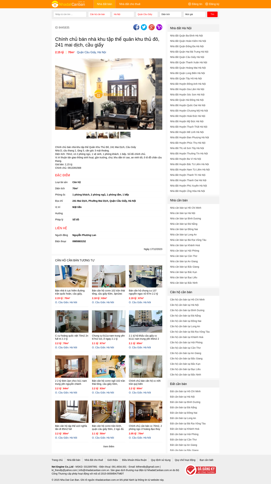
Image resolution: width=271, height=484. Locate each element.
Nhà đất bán (104, 4)
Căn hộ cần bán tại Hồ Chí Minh (187, 299)
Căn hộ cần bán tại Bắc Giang (186, 358)
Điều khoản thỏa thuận (134, 460)
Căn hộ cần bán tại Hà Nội (184, 305)
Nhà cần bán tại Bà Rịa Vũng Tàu (188, 240)
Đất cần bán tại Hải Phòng (184, 434)
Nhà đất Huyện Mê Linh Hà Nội (187, 132)
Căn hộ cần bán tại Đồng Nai (185, 321)
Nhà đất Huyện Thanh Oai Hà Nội (188, 180)
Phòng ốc (60, 194)
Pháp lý (59, 219)
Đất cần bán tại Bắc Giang (184, 450)
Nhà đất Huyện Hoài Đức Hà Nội (187, 116)
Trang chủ (57, 460)
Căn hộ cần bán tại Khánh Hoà (186, 337)
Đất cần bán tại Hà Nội (182, 396)
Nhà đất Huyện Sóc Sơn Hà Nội (187, 94)
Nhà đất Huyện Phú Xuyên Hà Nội (188, 185)
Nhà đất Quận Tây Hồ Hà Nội (186, 78)
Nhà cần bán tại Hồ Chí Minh (185, 207)
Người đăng (61, 235)
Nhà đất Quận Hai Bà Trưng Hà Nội (189, 51)
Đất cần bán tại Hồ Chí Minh (185, 391)
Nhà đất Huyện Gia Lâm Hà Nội (187, 89)
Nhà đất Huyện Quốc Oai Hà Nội (187, 105)
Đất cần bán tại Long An (183, 418)
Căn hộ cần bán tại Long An (185, 326)
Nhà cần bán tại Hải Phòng (184, 250)
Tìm (212, 14)
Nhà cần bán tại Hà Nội (182, 213)
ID (57, 27)
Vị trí (57, 207)
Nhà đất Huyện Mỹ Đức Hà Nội (186, 121)
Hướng (59, 213)
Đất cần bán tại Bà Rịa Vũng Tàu (188, 423)
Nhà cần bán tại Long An (183, 234)
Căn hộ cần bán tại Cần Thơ (185, 347)
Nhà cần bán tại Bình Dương (185, 218)
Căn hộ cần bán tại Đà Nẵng (185, 315)
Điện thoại (60, 241)
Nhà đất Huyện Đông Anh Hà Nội (188, 83)
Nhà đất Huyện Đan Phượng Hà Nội (189, 137)
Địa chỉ (59, 200)
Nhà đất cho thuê (129, 4)
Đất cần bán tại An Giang (183, 445)
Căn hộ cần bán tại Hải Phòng (186, 342)
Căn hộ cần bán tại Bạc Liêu (185, 369)
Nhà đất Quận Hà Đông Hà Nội (187, 100)
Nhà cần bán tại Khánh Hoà (185, 245)
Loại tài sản (61, 182)
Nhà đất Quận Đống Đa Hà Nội (187, 46)
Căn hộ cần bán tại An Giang (185, 353)
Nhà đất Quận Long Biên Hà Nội (187, 73)
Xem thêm (108, 446)
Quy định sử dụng (160, 460)
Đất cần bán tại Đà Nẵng (183, 407)
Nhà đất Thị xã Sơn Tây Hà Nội (187, 148)
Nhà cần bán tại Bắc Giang (184, 266)
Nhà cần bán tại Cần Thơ (183, 256)
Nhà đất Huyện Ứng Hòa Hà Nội (187, 191)
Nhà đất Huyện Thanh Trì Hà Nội (187, 175)
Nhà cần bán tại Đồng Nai (184, 229)
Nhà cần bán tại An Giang (184, 261)
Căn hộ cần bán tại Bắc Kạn (185, 363)
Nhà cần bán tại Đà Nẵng (183, 223)
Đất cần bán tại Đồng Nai (183, 412)
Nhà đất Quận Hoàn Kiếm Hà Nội (188, 41)
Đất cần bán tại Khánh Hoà (184, 428)
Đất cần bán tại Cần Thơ (183, 439)
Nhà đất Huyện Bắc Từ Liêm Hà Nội (189, 164)
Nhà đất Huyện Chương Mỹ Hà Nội (189, 110)
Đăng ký (214, 4)
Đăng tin (197, 4)
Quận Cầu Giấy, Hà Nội (91, 52)
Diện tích (60, 188)
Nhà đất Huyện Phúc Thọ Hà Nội (187, 142)
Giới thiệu (112, 460)
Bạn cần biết (206, 460)
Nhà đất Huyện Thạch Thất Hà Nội (188, 126)
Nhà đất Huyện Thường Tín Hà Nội (189, 153)
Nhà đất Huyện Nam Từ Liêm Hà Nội (190, 169)
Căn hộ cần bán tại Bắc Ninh (185, 374)
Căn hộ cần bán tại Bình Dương (187, 310)
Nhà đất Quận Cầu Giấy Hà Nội (187, 57)
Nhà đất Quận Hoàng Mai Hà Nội (188, 67)
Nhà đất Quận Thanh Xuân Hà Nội (188, 62)
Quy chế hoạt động (185, 460)
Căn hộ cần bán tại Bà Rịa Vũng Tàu (190, 331)
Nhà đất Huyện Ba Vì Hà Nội (185, 158)
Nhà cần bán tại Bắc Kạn (183, 272)
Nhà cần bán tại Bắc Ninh (184, 282)
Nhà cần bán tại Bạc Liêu (183, 277)
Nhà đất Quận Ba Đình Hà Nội (186, 35)
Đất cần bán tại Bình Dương (185, 402)
